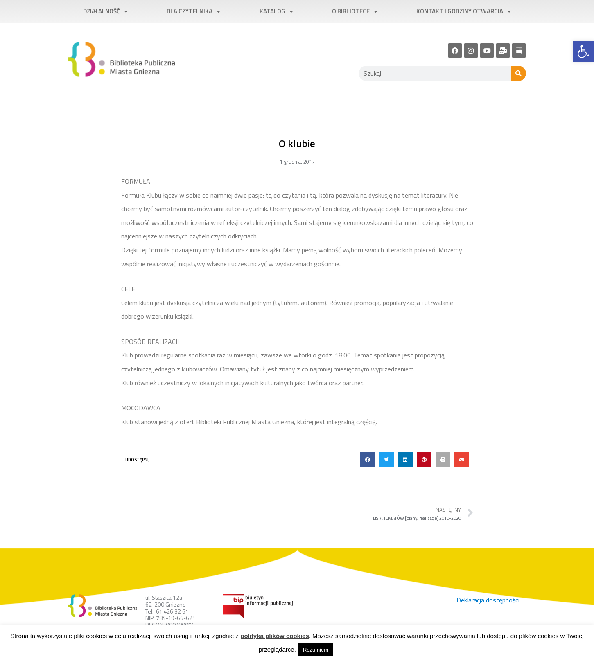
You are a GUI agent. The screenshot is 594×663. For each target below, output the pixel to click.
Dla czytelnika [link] (193, 11)
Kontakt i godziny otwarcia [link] (463, 11)
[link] (583, 51)
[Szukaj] (518, 73)
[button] (367, 459)
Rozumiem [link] (315, 650)
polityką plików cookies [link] (274, 635)
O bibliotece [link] (354, 11)
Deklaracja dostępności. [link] (488, 600)
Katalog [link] (276, 11)
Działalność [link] (105, 11)
